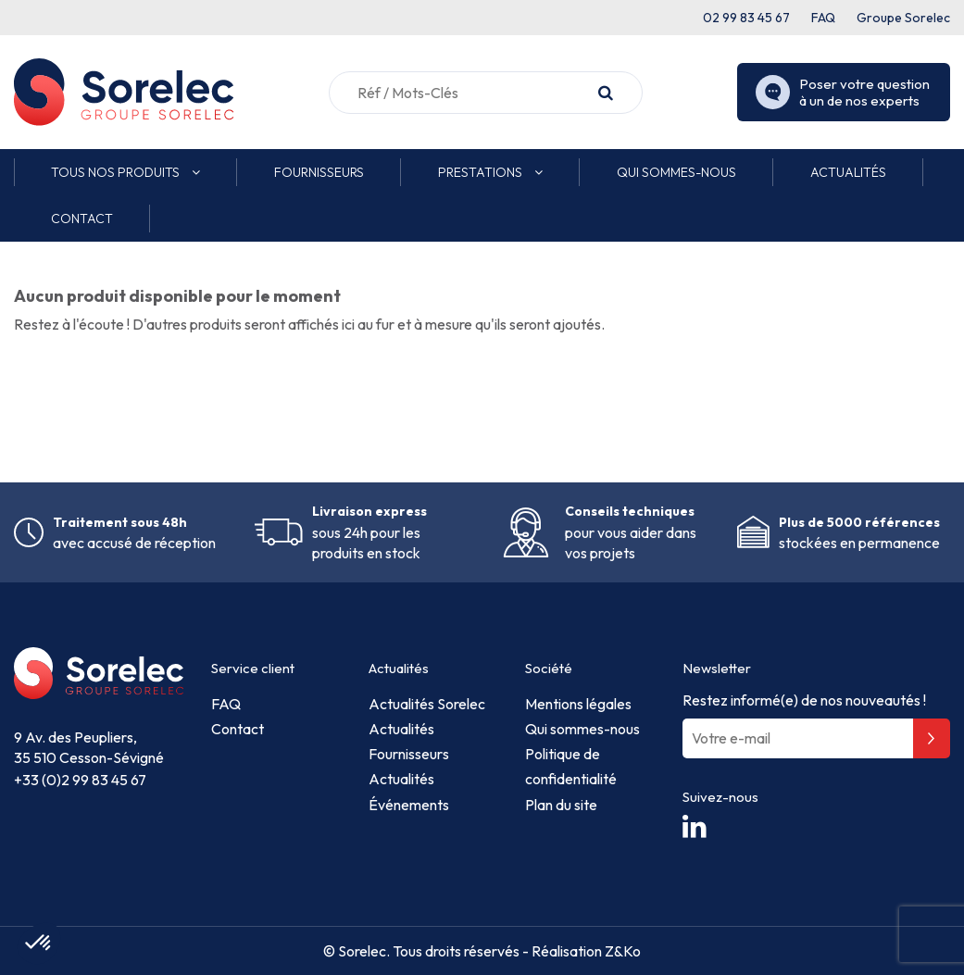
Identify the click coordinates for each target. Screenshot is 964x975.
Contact (237, 728)
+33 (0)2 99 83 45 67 (80, 779)
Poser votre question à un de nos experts (843, 92)
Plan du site (561, 804)
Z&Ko (621, 951)
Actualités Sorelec (427, 703)
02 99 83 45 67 (746, 17)
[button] (125, 172)
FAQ (823, 17)
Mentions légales (578, 703)
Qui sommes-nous (582, 728)
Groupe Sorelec (903, 17)
